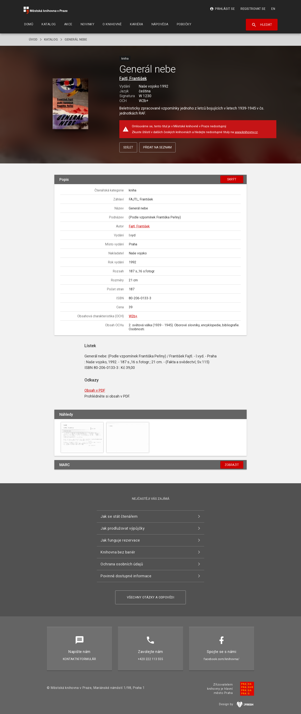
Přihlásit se (222, 9)
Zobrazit (232, 465)
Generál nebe (76, 39)
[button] (70, 104)
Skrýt (231, 179)
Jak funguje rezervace (120, 540)
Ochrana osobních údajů (122, 564)
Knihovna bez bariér (118, 552)
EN (273, 8)
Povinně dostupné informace (126, 576)
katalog (51, 39)
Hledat (261, 24)
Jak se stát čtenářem (119, 516)
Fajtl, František (133, 78)
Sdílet (128, 147)
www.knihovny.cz (246, 132)
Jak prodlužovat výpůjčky (123, 528)
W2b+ (133, 316)
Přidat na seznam (157, 147)
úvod (33, 39)
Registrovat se (253, 8)
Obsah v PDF (94, 390)
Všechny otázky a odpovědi (150, 597)
